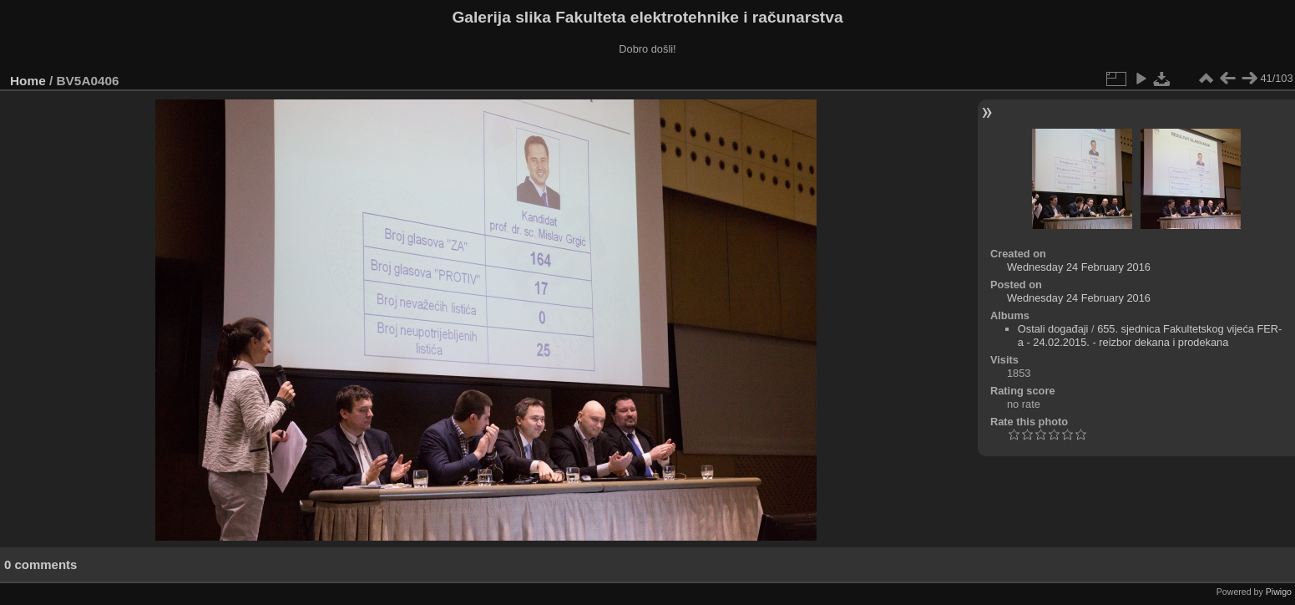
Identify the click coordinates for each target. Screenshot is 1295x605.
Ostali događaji (1053, 329)
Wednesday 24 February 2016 (1079, 267)
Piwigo (1279, 592)
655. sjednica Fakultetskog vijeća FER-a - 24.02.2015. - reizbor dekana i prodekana (1150, 335)
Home (28, 81)
